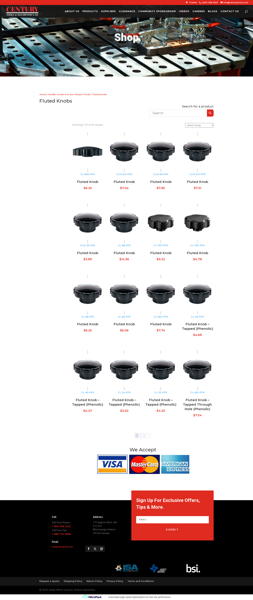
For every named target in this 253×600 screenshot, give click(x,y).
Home (42, 94)
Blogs (213, 11)
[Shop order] (199, 125)
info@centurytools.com (62, 547)
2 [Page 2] (140, 435)
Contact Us (230, 11)
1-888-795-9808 (61, 534)
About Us (72, 11)
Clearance (127, 11)
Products (90, 11)
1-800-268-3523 (61, 526)
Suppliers (108, 11)
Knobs (87, 94)
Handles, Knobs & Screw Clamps (65, 94)
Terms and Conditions (140, 581)
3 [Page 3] (144, 435)
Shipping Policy (73, 581)
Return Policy (94, 581)
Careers (198, 11)
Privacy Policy (115, 581)
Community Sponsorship (157, 11)
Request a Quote (49, 581)
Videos (184, 11)
